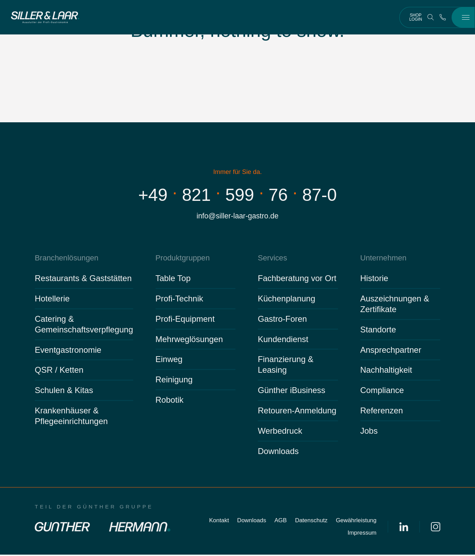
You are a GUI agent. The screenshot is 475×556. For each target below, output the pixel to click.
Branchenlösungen (65, 259)
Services (272, 259)
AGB (280, 521)
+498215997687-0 (237, 194)
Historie (374, 279)
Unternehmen (382, 259)
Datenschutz (311, 521)
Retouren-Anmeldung (297, 411)
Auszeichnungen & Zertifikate (394, 305)
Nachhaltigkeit (386, 371)
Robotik (169, 401)
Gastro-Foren (282, 320)
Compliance (382, 391)
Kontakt (219, 521)
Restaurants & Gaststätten (83, 279)
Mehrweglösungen (189, 340)
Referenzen (381, 411)
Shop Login (415, 17)
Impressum (362, 534)
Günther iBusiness (291, 391)
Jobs (369, 432)
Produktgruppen (181, 259)
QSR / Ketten (59, 371)
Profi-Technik (179, 300)
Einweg (169, 360)
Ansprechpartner (390, 351)
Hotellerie (52, 300)
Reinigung (174, 380)
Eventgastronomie (68, 351)
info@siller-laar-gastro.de (237, 216)
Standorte (378, 330)
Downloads (278, 452)
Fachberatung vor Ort (297, 279)
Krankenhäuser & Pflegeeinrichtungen (71, 417)
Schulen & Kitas (64, 391)
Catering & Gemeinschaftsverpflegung (84, 325)
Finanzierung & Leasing (285, 366)
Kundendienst (283, 340)
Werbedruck (280, 432)
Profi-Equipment (185, 320)
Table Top (173, 279)
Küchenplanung (286, 300)
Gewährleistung (356, 521)
